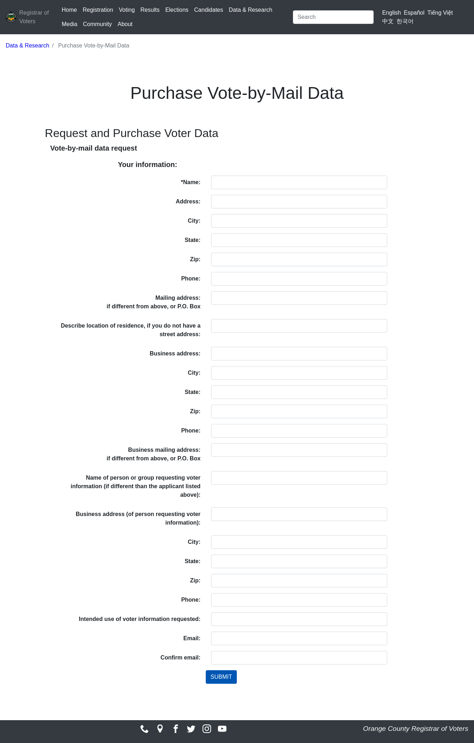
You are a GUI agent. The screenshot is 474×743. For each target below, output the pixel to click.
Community (97, 24)
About (125, 24)
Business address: (175, 353)
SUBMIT (221, 677)
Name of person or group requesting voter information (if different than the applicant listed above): (136, 486)
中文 (388, 21)
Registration (98, 10)
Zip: (195, 259)
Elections (177, 10)
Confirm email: (180, 657)
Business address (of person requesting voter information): (138, 518)
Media (70, 24)
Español (414, 13)
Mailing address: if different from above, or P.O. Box (153, 302)
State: (192, 240)
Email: (191, 638)
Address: (188, 201)
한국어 (405, 21)
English (391, 13)
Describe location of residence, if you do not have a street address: (130, 330)
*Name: (190, 182)
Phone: (190, 279)
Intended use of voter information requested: (139, 619)
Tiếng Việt (440, 13)
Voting (127, 10)
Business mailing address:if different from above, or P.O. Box (153, 454)
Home (69, 10)
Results (149, 10)
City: (194, 221)
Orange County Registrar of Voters (415, 728)
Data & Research (251, 10)
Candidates (208, 10)
